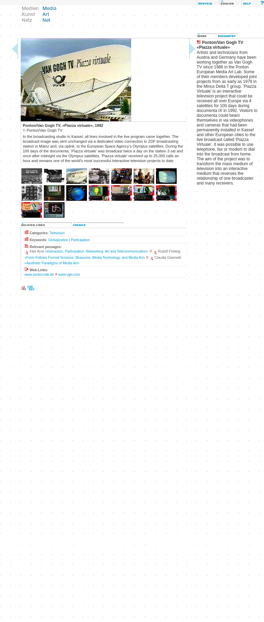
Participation (80, 240)
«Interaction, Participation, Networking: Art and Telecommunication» (96, 251)
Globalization (58, 240)
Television (57, 233)
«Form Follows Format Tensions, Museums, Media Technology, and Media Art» (85, 258)
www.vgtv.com (69, 274)
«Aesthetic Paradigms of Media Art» (52, 263)
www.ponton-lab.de (39, 274)
